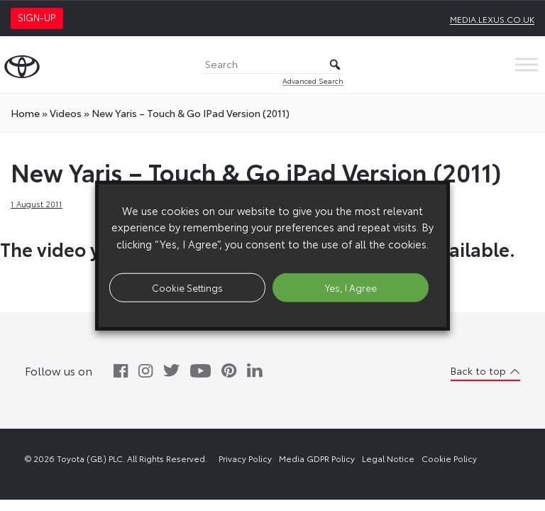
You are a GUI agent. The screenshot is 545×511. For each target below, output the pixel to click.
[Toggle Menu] (526, 64)
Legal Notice (388, 458)
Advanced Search (312, 80)
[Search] (272, 65)
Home (25, 113)
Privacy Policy (245, 458)
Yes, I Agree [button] (351, 286)
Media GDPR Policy (317, 458)
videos (66, 113)
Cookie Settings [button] (187, 286)
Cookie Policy (449, 458)
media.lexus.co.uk (492, 19)
